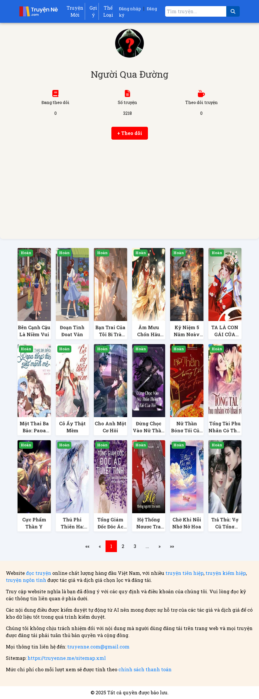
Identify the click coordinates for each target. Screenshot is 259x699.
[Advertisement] (129, 189)
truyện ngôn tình (26, 580)
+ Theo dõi (129, 133)
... (147, 546)
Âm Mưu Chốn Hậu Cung (148, 334)
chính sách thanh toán (145, 669)
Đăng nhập (130, 8)
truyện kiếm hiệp (226, 573)
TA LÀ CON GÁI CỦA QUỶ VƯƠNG (224, 334)
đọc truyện (38, 573)
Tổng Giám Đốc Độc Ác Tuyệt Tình (110, 526)
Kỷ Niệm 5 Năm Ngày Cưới (187, 334)
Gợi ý (93, 11)
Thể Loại (108, 11)
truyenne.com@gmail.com (98, 647)
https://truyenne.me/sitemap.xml (66, 658)
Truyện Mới (75, 11)
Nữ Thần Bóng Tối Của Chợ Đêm (186, 430)
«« (87, 546)
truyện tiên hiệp (184, 573)
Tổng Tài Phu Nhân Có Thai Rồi (224, 430)
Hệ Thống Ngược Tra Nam (148, 526)
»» (172, 546)
